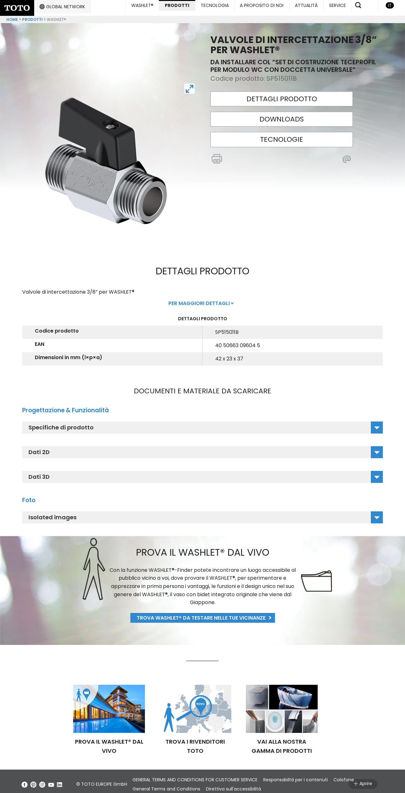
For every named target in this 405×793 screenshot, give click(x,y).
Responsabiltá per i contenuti (303, 774)
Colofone (357, 774)
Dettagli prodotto (281, 94)
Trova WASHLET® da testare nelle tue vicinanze (201, 612)
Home (12, 14)
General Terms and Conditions (169, 784)
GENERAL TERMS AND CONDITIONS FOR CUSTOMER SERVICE (197, 774)
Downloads (281, 114)
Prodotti (32, 14)
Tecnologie (281, 134)
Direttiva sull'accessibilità (241, 784)
